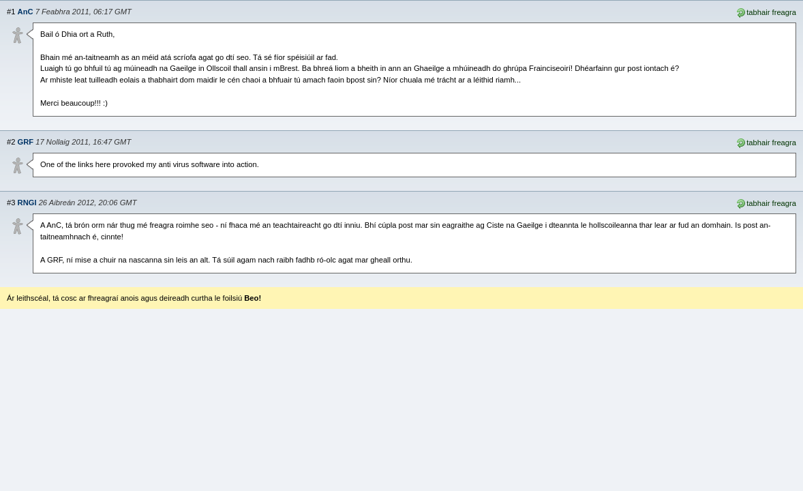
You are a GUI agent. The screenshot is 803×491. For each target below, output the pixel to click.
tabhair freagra (766, 11)
